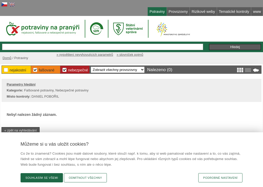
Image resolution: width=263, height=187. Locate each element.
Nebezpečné (78, 70)
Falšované (46, 70)
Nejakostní (18, 70)
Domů (7, 58)
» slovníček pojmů (130, 55)
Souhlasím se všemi (41, 177)
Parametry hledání (21, 84)
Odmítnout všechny (85, 177)
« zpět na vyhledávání (20, 130)
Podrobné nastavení (220, 177)
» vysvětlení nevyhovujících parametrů (85, 55)
